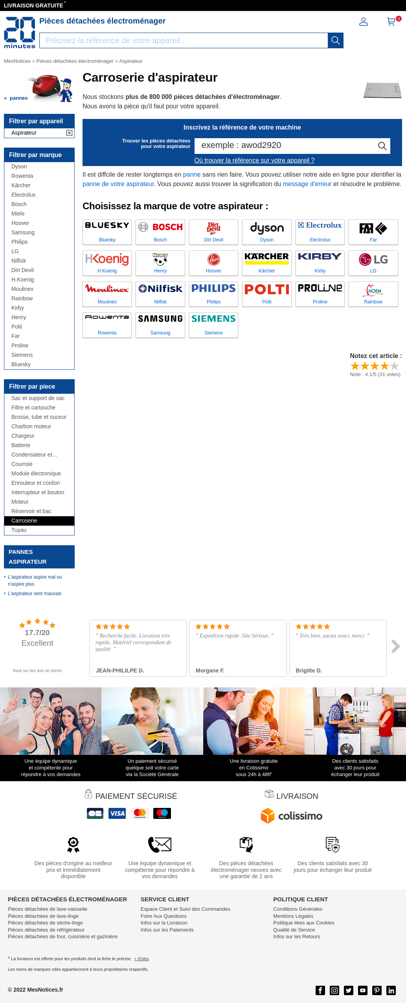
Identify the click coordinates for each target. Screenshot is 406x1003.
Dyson (19, 167)
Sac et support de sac (37, 398)
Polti (16, 327)
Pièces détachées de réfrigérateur (46, 930)
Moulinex (22, 289)
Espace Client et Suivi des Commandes (185, 909)
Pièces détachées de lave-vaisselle (47, 909)
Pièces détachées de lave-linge (43, 916)
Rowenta (22, 176)
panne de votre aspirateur (118, 184)
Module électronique (36, 474)
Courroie (22, 464)
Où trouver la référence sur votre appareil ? (255, 160)
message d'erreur (307, 184)
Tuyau (18, 530)
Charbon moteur (31, 426)
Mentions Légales (293, 916)
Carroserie (24, 521)
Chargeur (22, 436)
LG (15, 251)
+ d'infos (141, 959)
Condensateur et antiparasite (31, 455)
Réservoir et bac (31, 511)
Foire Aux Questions (164, 916)
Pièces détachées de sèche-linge (45, 923)
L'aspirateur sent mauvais (34, 593)
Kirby (17, 308)
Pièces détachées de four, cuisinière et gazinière (63, 936)
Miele (17, 214)
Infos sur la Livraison (164, 923)
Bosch (19, 204)
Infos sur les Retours (296, 936)
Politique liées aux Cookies (303, 923)
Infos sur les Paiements (167, 930)
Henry (18, 317)
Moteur (20, 502)
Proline (20, 346)
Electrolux (23, 195)
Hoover (20, 223)
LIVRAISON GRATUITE (33, 5)
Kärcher (21, 185)
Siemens (22, 355)
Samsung (23, 233)
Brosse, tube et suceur (38, 417)
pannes (19, 98)
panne (192, 174)
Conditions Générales (297, 909)
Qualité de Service (294, 930)
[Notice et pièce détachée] (19, 32)
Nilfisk (18, 261)
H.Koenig (22, 280)
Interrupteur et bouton (37, 492)
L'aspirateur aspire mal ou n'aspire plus (35, 580)
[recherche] (336, 40)
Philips (19, 242)
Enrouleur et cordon (35, 483)
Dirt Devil (22, 270)
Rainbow (22, 298)
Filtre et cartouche (33, 408)
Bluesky (21, 364)
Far (15, 336)
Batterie (20, 445)
